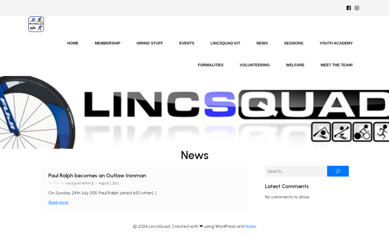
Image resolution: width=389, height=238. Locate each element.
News (262, 43)
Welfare (295, 65)
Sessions (293, 43)
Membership (107, 43)
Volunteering (255, 65)
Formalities (210, 65)
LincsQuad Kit (225, 43)
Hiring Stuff (150, 43)
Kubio (251, 226)
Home (73, 43)
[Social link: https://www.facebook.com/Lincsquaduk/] (349, 8)
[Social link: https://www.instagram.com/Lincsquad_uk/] (357, 8)
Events (186, 43)
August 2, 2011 (109, 183)
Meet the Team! (337, 65)
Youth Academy (336, 43)
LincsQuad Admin (78, 183)
